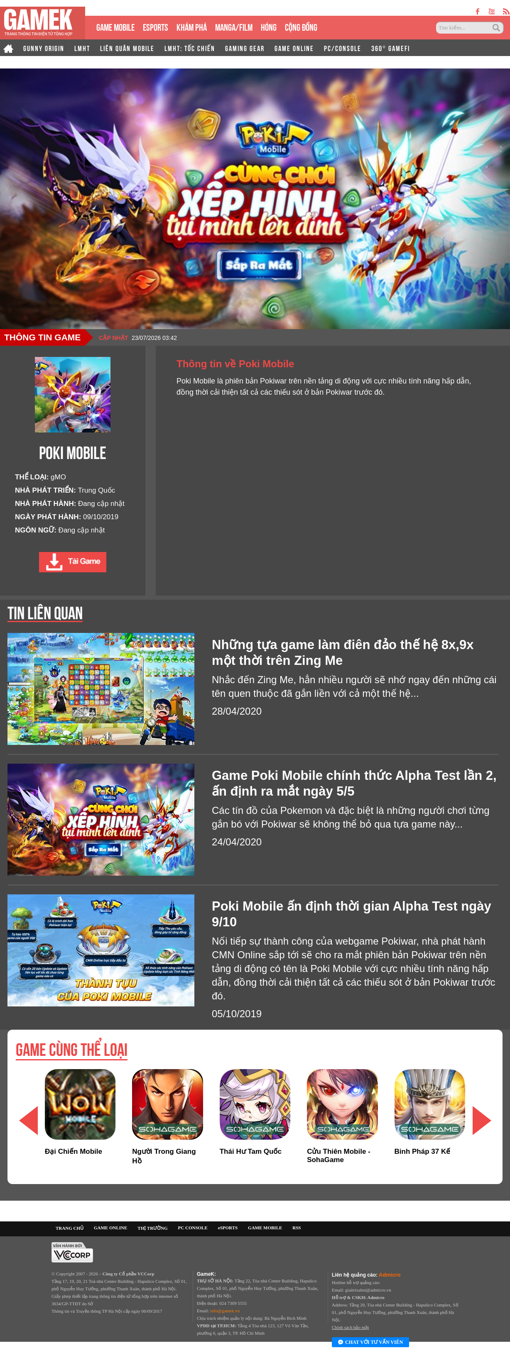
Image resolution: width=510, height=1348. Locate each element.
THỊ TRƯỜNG (152, 1228)
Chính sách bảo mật (350, 1327)
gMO (58, 477)
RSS (296, 1227)
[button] (481, 1120)
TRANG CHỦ (69, 1228)
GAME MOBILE (115, 26)
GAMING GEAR (245, 47)
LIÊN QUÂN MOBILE (127, 47)
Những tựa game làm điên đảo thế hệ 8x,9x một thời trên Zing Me (342, 652)
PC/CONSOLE (342, 47)
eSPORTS (155, 26)
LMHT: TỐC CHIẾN (189, 47)
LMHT (82, 47)
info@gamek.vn (225, 1310)
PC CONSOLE (193, 1227)
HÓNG (269, 26)
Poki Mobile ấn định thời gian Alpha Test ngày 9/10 (351, 914)
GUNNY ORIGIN (43, 47)
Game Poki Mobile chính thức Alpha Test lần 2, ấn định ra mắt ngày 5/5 (354, 783)
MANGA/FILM (234, 26)
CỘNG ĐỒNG (301, 26)
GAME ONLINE (294, 47)
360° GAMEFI (390, 47)
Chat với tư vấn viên (370, 1342)
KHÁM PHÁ (192, 26)
